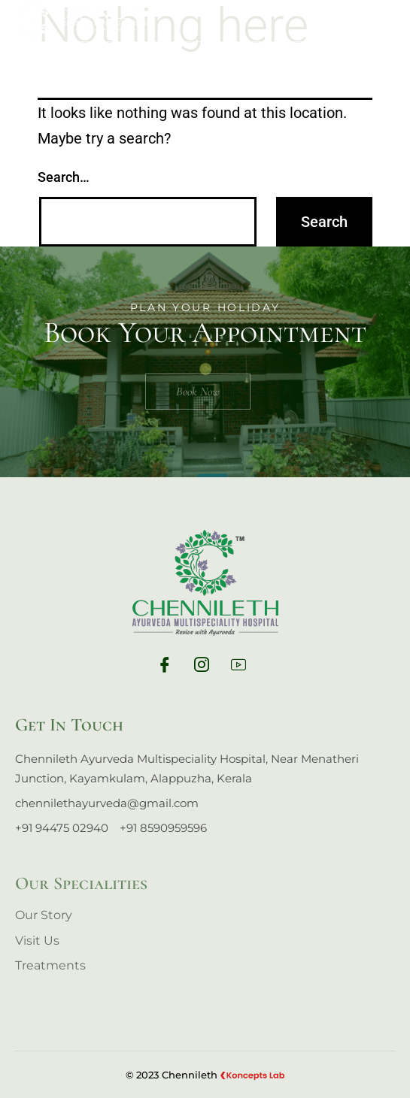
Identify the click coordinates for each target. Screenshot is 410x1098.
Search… (64, 177)
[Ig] (205, 667)
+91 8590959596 (163, 828)
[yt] (242, 667)
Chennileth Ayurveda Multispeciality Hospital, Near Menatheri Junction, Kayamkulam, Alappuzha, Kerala (187, 768)
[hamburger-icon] (385, 22)
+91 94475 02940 (61, 828)
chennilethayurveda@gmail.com (107, 803)
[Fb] (168, 667)
